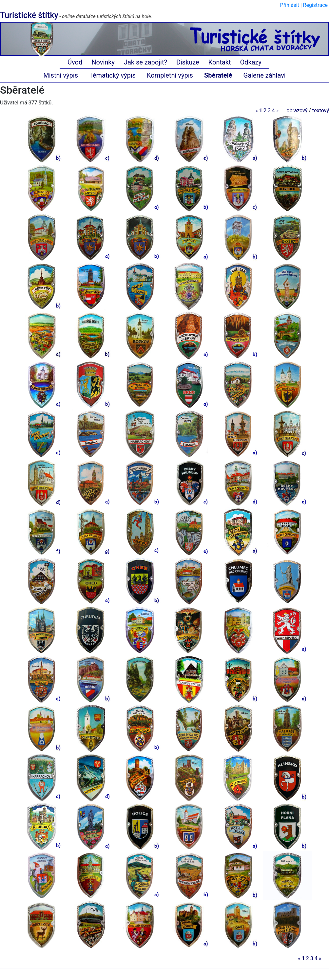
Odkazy (250, 62)
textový (320, 110)
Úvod (75, 62)
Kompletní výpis (170, 75)
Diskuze (187, 62)
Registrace (315, 5)
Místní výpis (60, 75)
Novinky (103, 62)
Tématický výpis (112, 75)
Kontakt (219, 62)
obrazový (296, 110)
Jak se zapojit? (145, 62)
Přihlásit (289, 5)
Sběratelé (218, 75)
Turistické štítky (29, 15)
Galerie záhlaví (264, 75)
